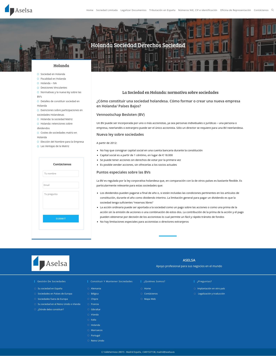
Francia (95, 304)
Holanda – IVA (49, 83)
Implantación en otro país (211, 288)
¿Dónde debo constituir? (51, 309)
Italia (93, 319)
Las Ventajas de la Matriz (55, 146)
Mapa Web (150, 298)
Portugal (95, 335)
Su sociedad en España (50, 288)
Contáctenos (151, 293)
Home (147, 288)
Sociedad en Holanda (53, 74)
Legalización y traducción (211, 293)
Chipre (94, 298)
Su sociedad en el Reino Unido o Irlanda (59, 304)
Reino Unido (97, 340)
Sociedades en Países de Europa (55, 293)
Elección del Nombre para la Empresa (62, 141)
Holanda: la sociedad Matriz (57, 119)
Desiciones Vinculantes (54, 87)
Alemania (96, 288)
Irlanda (95, 314)
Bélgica (95, 293)
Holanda (95, 325)
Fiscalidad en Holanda (53, 78)
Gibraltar (96, 309)
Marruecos (97, 330)
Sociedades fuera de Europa (53, 298)
